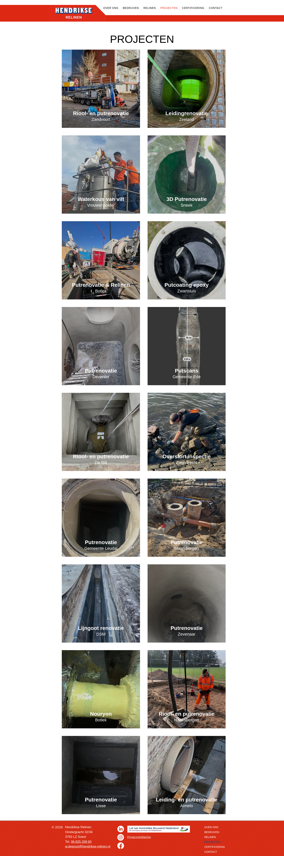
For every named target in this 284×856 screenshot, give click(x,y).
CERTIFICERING (214, 846)
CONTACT (210, 851)
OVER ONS (211, 827)
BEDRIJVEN (211, 832)
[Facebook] (120, 845)
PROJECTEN (212, 842)
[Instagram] (120, 837)
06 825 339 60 (81, 842)
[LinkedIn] (120, 829)
